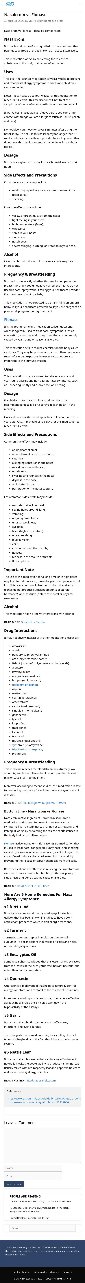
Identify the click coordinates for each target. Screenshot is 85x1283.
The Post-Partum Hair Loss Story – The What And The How (40, 1201)
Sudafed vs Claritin (33, 622)
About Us (54, 1272)
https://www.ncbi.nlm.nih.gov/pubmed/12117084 (38, 1102)
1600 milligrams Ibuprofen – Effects (43, 803)
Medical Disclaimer (22, 1272)
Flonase (11, 319)
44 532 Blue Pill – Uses (35, 886)
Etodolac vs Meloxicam (41, 1080)
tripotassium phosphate (27, 749)
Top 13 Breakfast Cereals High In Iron (29, 1217)
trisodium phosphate (25, 685)
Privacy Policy (40, 1272)
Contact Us (67, 1272)
